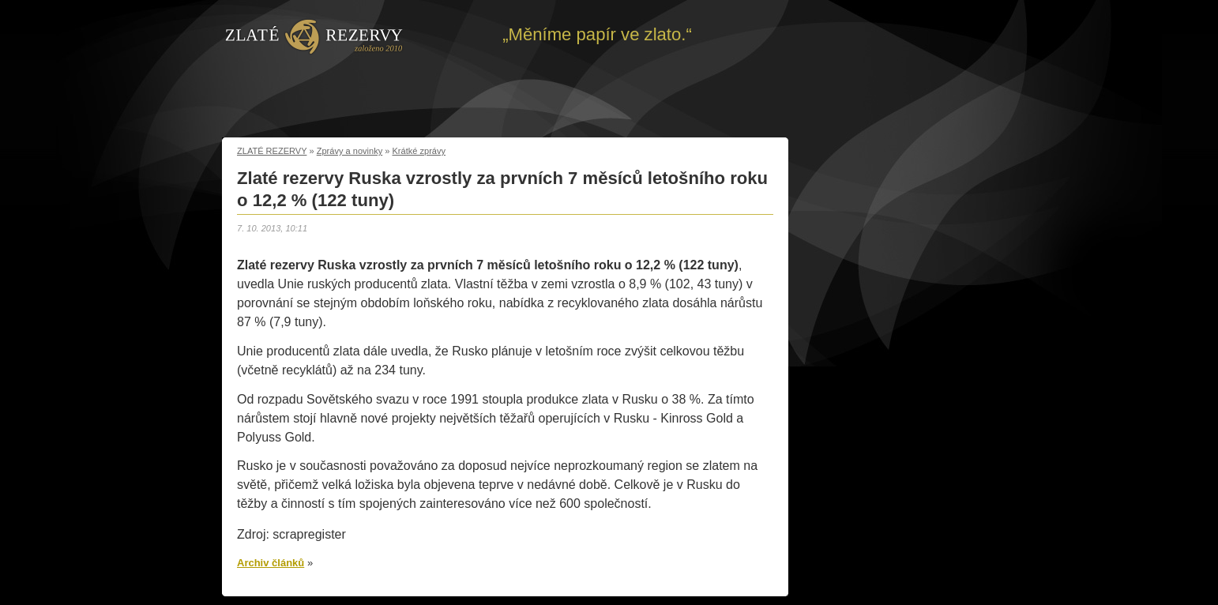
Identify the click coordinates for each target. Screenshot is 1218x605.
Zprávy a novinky (350, 151)
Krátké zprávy (419, 151)
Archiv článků (270, 563)
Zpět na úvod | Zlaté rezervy (314, 35)
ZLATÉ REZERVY (271, 151)
